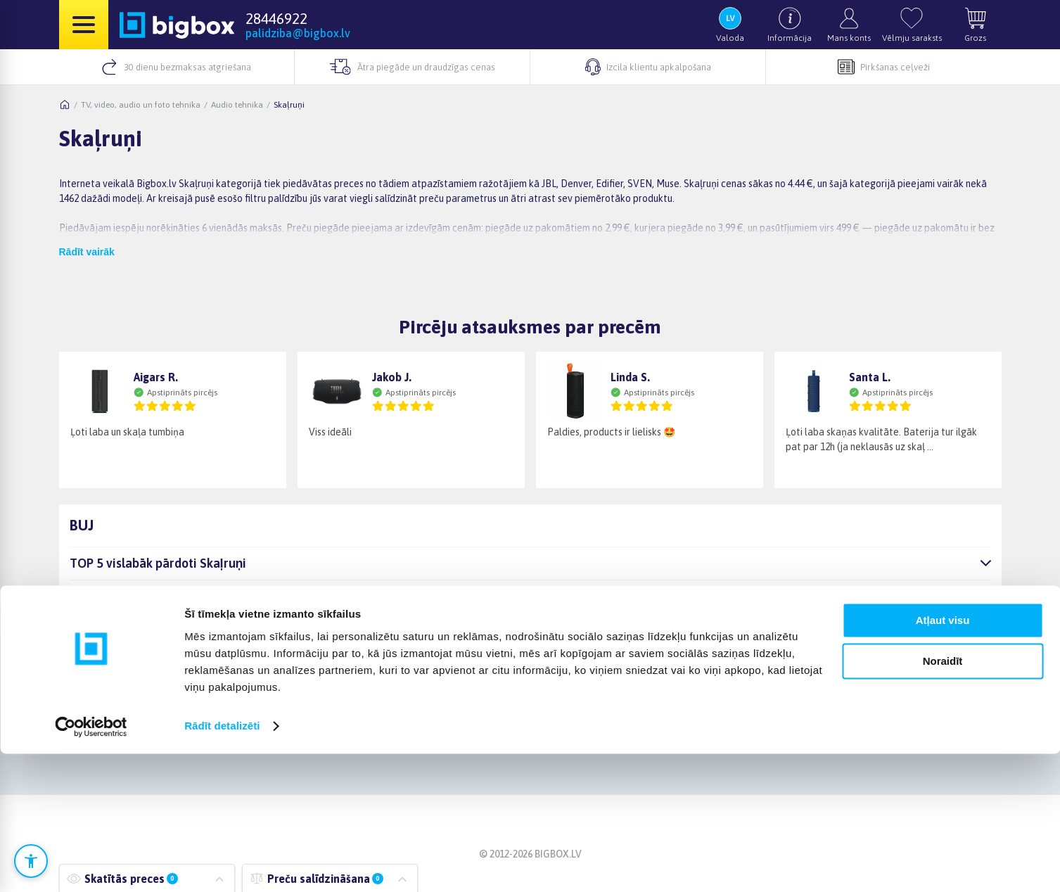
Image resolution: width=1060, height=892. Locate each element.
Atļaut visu (943, 759)
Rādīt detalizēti (222, 864)
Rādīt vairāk (87, 251)
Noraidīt (943, 799)
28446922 (276, 18)
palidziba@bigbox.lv (297, 33)
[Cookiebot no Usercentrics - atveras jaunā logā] (91, 864)
